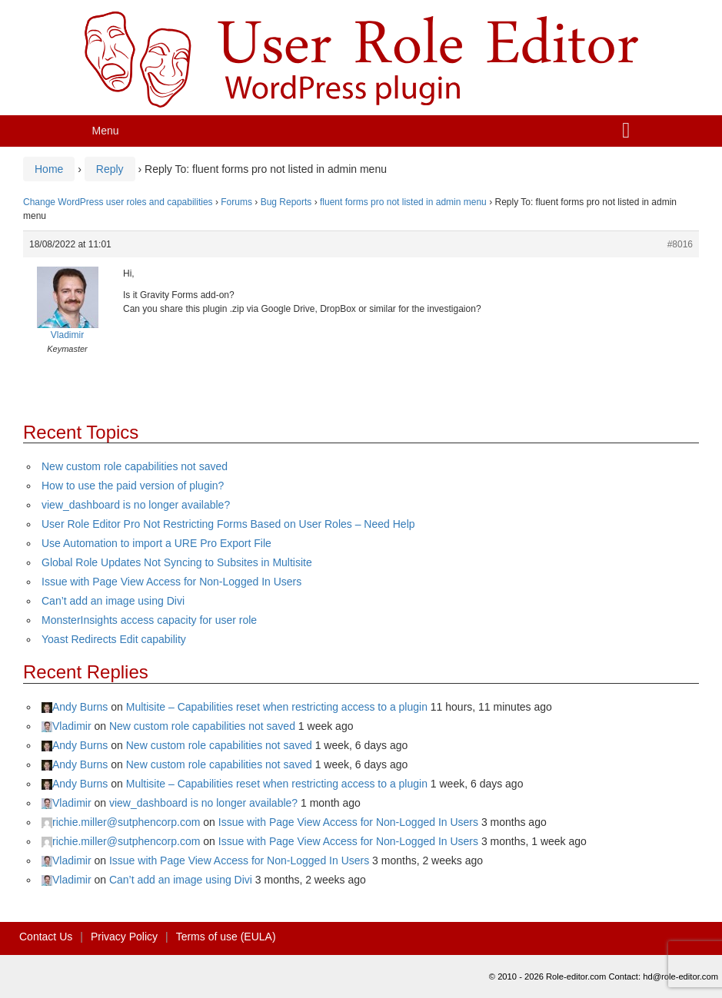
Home (49, 169)
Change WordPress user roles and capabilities (118, 202)
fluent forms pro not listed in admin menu (403, 202)
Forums (236, 202)
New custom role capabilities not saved (135, 466)
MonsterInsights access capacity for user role (149, 620)
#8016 (680, 244)
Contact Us (45, 936)
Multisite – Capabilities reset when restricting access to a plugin (277, 707)
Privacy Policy (124, 936)
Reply (110, 169)
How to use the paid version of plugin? (133, 485)
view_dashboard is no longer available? (136, 505)
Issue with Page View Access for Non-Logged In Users (171, 581)
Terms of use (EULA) (226, 936)
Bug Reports (286, 202)
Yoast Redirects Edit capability (114, 639)
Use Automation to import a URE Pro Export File (156, 543)
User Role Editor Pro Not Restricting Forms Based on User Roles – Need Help (228, 524)
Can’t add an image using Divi (113, 601)
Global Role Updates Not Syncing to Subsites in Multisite (177, 562)
